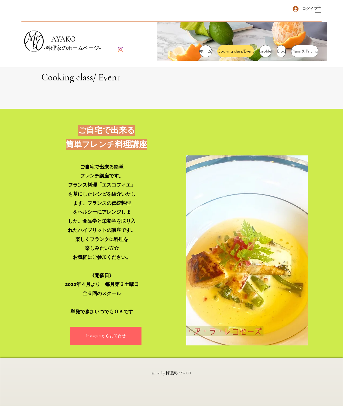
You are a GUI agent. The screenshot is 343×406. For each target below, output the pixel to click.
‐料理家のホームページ (71, 48)
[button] (318, 9)
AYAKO (60, 39)
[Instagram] (120, 49)
